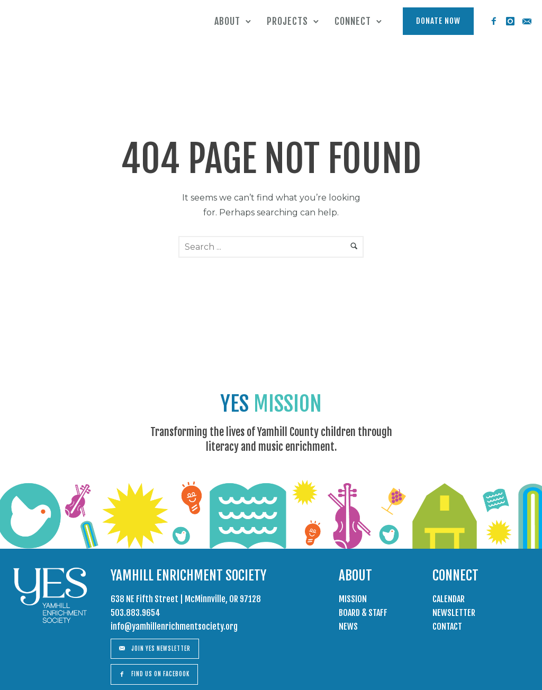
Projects (287, 21)
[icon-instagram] (510, 21)
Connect (353, 21)
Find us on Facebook (154, 674)
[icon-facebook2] (494, 21)
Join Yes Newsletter (155, 648)
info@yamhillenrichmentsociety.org (174, 626)
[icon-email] (526, 21)
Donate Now (438, 21)
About (227, 21)
